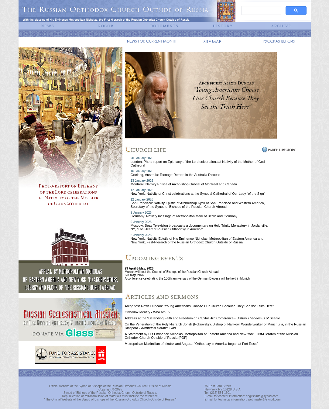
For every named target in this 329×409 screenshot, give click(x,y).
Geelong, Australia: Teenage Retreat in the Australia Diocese (175, 175)
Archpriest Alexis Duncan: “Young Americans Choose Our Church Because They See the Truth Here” (199, 306)
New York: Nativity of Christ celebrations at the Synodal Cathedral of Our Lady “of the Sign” (198, 193)
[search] (261, 10)
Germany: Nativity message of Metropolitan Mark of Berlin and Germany (184, 216)
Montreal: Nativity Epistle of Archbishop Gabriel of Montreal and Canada (184, 184)
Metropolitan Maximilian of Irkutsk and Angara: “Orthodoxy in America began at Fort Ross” (191, 343)
